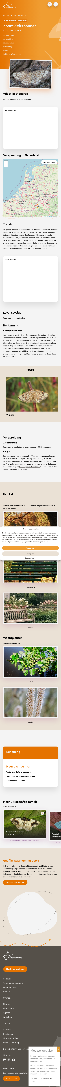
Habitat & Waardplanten (12, 54)
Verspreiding (8, 39)
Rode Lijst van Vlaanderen (29, 467)
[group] (24, 831)
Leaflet (44, 216)
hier (51, 1078)
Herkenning (7, 47)
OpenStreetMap (50, 216)
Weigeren (30, 554)
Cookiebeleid (29, 558)
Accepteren (30, 548)
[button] (6, 162)
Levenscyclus (8, 43)
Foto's (5, 50)
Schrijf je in (11, 1079)
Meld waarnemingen (15, 969)
